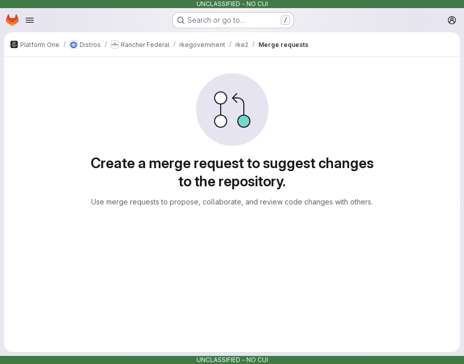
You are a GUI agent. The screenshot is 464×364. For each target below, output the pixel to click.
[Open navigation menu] (30, 20)
